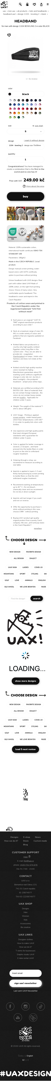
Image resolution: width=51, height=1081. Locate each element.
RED (23, 108)
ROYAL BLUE (14, 104)
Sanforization (19, 356)
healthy (23, 397)
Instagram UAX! (25, 1006)
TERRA (35, 108)
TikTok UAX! (41, 1006)
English (30, 1055)
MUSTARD (23, 113)
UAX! (21, 1046)
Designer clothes (25, 939)
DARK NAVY (35, 100)
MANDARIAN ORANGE (40, 108)
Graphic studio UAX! (25, 954)
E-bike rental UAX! (25, 958)
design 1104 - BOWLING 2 (28, 14)
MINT (23, 117)
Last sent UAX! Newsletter (26, 991)
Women (25, 916)
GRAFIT (23, 100)
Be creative (25, 927)
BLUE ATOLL (23, 104)
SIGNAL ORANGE (14, 113)
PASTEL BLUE (27, 104)
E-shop (26, 837)
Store (26, 841)
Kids (25, 919)
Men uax (11, 11)
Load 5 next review (25, 749)
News (38, 837)
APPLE (10, 117)
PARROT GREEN (14, 117)
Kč (23, 1060)
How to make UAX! (25, 943)
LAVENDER (35, 104)
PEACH (10, 113)
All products (22, 11)
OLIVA (40, 113)
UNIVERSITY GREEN (18, 117)
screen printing (19, 417)
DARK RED (31, 108)
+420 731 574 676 (29, 865)
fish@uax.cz (29, 861)
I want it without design (34, 140)
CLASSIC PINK (14, 108)
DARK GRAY (18, 100)
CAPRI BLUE (18, 104)
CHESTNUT (35, 113)
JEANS (31, 100)
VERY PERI (31, 104)
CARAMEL (27, 113)
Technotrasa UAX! (33, 1017)
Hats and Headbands (38, 11)
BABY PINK (40, 104)
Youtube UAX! (18, 1017)
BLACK (44, 14)
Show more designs (25, 681)
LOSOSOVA (10, 108)
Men (25, 912)
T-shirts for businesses (25, 950)
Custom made (40, 841)
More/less (38, 528)
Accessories (25, 923)
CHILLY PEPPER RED (27, 108)
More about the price (33, 186)
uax (4, 11)
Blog (25, 844)
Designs (14, 837)
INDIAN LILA (18, 108)
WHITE (10, 100)
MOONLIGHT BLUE (10, 104)
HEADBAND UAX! (9, 14)
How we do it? (11, 841)
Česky (21, 1055)
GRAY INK (40, 100)
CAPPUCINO (31, 113)
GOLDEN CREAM (18, 113)
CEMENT (14, 100)
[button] (41, 214)
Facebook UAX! (10, 1006)
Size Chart (39, 125)
